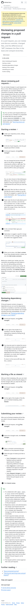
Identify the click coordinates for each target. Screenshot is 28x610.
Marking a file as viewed (12, 374)
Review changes (7, 8)
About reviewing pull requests (10, 82)
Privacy (18, 603)
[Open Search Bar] (22, 2)
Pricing (3, 604)
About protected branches (11, 571)
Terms (13, 603)
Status (22, 603)
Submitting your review (12, 413)
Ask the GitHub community (8, 587)
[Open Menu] (25, 2)
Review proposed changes (19, 8)
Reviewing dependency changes (11, 299)
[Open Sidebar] (2, 7)
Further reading (9, 567)
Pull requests (7, 5)
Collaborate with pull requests (11, 7)
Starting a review (9, 129)
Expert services (9, 604)
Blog (15, 604)
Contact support (6, 590)
